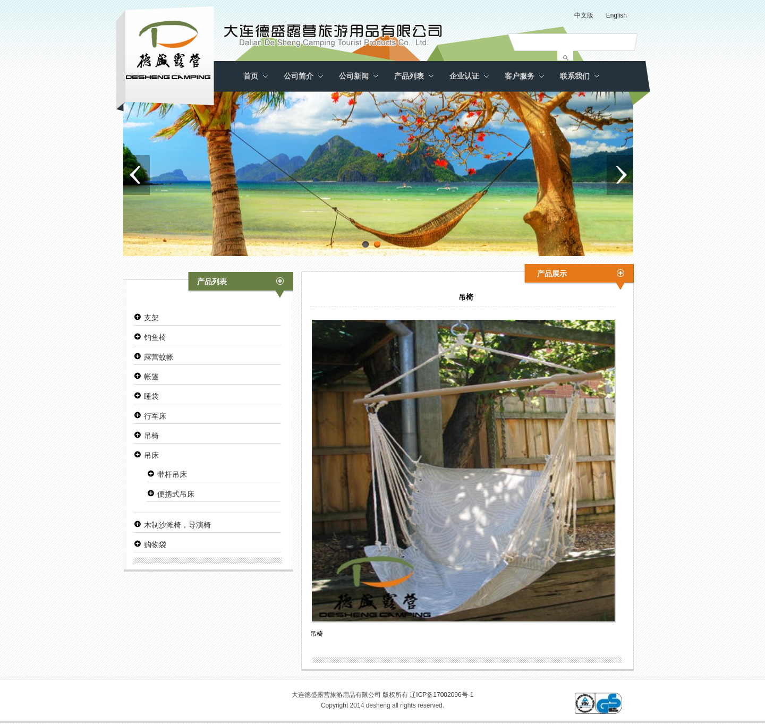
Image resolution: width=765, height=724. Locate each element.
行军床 (155, 416)
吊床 (151, 455)
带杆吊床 (172, 474)
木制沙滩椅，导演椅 (177, 525)
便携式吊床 (175, 494)
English (616, 15)
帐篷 (151, 376)
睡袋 (151, 396)
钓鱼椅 (155, 337)
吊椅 (151, 435)
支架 (151, 317)
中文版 (583, 15)
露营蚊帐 (159, 357)
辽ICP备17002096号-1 (441, 695)
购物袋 (155, 544)
